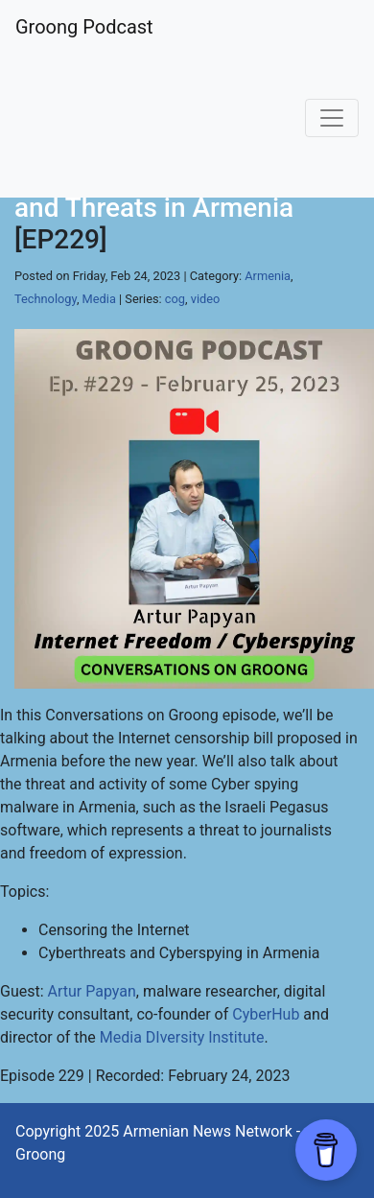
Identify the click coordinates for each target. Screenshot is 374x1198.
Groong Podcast (84, 26)
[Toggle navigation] (332, 118)
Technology (45, 299)
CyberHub (265, 1014)
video (206, 299)
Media (99, 299)
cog (175, 299)
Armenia (268, 276)
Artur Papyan (92, 991)
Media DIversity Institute (182, 1037)
